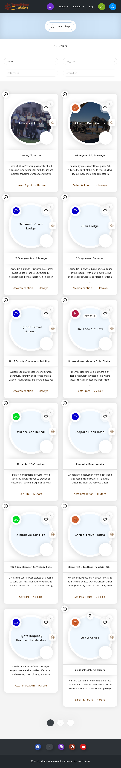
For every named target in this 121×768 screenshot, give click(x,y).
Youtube (83, 747)
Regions (78, 6)
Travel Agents (25, 185)
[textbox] (90, 61)
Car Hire (25, 494)
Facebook (38, 747)
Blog (91, 6)
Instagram (61, 747)
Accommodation (23, 288)
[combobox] (31, 61)
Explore (63, 6)
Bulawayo (100, 185)
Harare (41, 185)
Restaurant (83, 391)
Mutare (37, 494)
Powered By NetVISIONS (77, 761)
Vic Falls (98, 391)
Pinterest (72, 747)
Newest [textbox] (11, 61)
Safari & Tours (82, 185)
